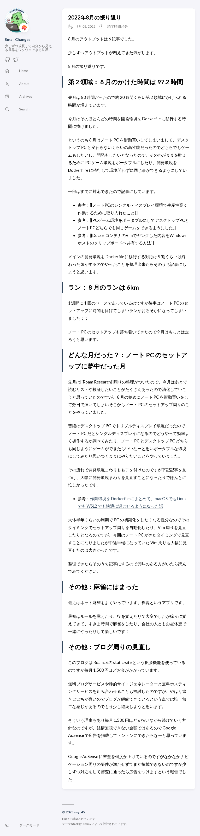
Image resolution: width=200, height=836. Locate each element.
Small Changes (17, 39)
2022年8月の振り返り (94, 17)
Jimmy (86, 824)
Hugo (65, 819)
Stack (75, 824)
